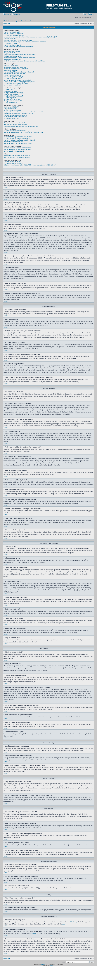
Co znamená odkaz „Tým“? (12, 118)
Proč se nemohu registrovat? (12, 45)
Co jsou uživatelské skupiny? (13, 110)
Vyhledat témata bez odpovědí (11, 21)
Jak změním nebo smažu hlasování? (15, 73)
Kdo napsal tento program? (12, 162)
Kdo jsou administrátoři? (11, 107)
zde (63, 924)
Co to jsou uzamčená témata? (13, 101)
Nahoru (5, 187)
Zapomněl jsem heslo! (10, 38)
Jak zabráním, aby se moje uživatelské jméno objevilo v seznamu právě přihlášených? (30, 37)
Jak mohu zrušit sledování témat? (14, 151)
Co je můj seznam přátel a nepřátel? (15, 131)
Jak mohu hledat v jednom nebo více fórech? (17, 137)
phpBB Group (72, 922)
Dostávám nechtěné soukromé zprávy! (16, 124)
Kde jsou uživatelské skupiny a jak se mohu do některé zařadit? (23, 112)
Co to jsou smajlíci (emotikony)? (13, 93)
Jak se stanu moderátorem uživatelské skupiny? (18, 113)
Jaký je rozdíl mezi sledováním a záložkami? (17, 148)
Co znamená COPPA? (10, 43)
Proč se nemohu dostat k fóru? (13, 75)
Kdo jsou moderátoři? (10, 108)
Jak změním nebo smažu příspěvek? (15, 67)
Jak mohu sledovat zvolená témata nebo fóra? (18, 149)
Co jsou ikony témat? (10, 102)
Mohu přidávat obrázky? (11, 94)
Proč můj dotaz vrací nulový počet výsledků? (17, 138)
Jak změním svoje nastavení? (13, 51)
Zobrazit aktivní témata (27, 21)
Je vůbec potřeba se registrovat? (14, 34)
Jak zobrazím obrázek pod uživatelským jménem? (19, 58)
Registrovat (16, 14)
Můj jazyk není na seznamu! (12, 56)
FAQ (85, 14)
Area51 (33, 933)
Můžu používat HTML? (11, 91)
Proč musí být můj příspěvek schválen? (16, 83)
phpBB (43, 964)
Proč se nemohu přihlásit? (12, 32)
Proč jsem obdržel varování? (12, 78)
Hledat (91, 14)
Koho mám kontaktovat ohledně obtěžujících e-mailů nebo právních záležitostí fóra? (30, 165)
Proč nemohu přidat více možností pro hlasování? (19, 72)
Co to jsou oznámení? (10, 97)
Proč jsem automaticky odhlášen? (14, 35)
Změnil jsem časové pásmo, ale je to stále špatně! (19, 54)
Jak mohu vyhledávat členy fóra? (14, 142)
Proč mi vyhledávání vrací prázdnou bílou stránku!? (19, 140)
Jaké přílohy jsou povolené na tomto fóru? (17, 155)
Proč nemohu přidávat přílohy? (13, 77)
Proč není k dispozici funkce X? (13, 163)
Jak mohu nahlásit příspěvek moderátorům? (17, 80)
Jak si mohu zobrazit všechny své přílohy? (17, 157)
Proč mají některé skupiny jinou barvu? (16, 115)
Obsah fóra (6, 23)
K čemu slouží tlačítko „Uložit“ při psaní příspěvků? (19, 82)
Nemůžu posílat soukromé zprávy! (14, 123)
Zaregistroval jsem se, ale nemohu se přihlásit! (18, 40)
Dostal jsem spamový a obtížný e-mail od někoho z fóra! (21, 126)
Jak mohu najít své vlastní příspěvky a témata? (18, 143)
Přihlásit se (7, 14)
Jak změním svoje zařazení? (12, 59)
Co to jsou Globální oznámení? (13, 96)
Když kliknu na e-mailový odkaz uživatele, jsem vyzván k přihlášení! (24, 61)
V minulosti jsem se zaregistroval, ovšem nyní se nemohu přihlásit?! (25, 42)
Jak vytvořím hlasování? (11, 70)
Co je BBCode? (8, 89)
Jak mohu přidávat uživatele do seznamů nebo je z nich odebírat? (24, 132)
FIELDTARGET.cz (58, 5)
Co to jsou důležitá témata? (12, 99)
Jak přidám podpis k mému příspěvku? (16, 69)
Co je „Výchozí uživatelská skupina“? (15, 117)
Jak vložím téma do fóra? (11, 65)
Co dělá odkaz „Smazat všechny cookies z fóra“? (19, 47)
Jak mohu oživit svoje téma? (12, 85)
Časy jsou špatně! (9, 53)
